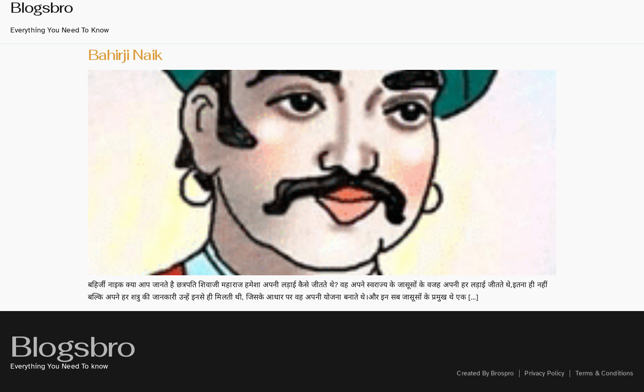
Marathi (388, 21)
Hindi (428, 21)
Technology (472, 21)
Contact (597, 21)
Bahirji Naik (125, 55)
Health (559, 21)
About (306, 21)
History (343, 21)
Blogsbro (72, 354)
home (274, 21)
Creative (520, 21)
